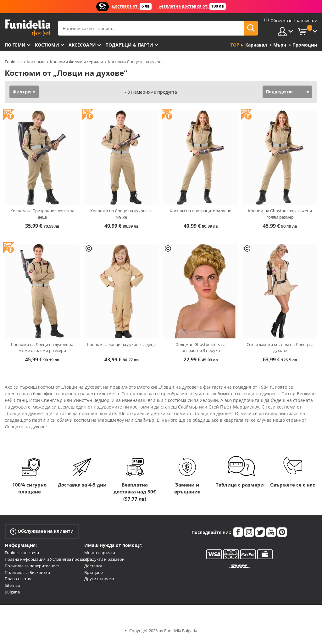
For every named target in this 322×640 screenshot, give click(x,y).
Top (234, 45)
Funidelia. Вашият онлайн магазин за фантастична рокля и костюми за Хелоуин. (27, 27)
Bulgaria (12, 592)
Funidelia (13, 61)
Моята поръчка (99, 552)
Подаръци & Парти (129, 45)
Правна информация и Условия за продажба (48, 559)
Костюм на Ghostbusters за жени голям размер (280, 214)
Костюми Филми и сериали (76, 61)
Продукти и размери (104, 559)
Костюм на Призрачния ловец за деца (42, 214)
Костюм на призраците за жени (200, 211)
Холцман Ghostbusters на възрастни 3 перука (200, 347)
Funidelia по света (22, 552)
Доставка (93, 566)
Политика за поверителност (32, 566)
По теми (15, 45)
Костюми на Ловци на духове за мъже (121, 214)
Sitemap (12, 585)
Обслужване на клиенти (42, 531)
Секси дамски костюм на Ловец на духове (280, 347)
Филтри (22, 92)
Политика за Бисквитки (27, 572)
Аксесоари (82, 45)
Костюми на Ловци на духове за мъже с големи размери (42, 347)
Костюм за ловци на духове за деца (121, 344)
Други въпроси (99, 579)
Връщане (93, 572)
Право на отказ (19, 579)
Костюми (47, 45)
